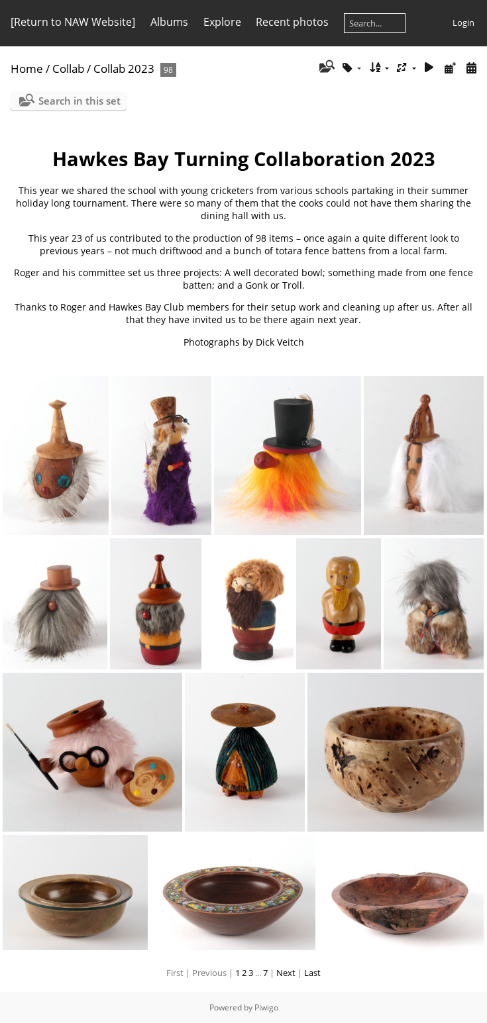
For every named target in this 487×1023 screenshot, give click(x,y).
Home (27, 68)
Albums (169, 22)
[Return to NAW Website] (73, 22)
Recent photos (292, 22)
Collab (68, 68)
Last (312, 973)
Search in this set (79, 100)
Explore (222, 22)
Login (463, 22)
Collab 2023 (123, 68)
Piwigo (266, 1007)
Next (286, 973)
